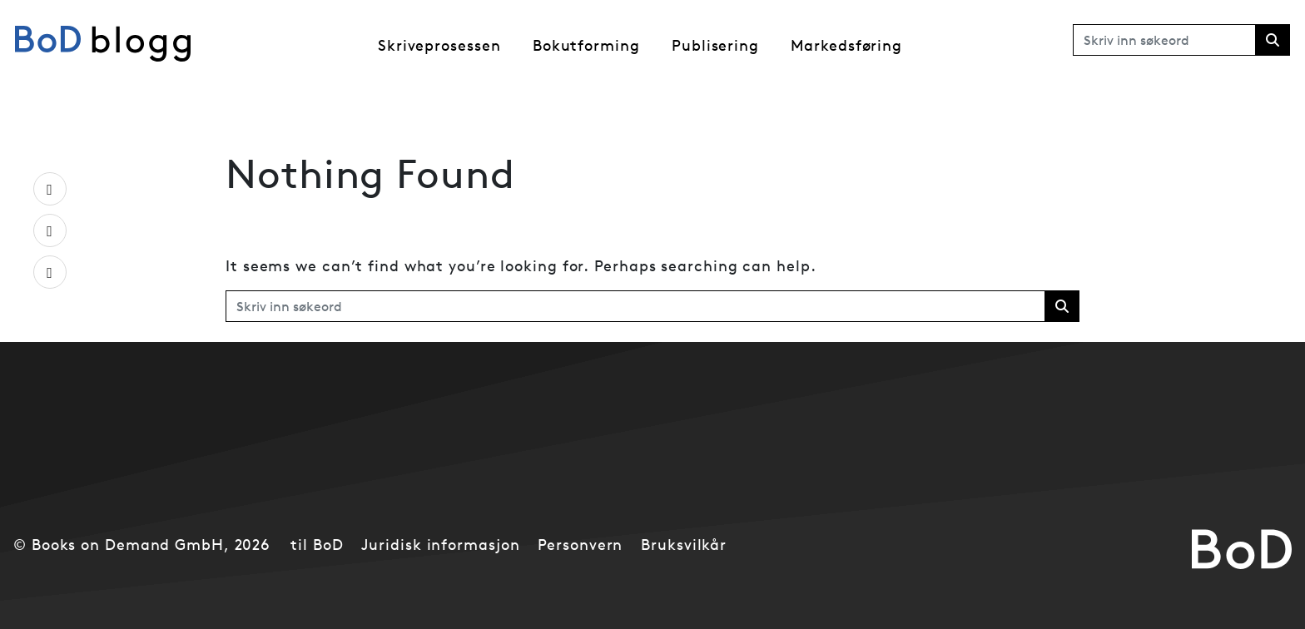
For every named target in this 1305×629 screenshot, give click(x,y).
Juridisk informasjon (440, 544)
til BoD (316, 544)
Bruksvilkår (684, 544)
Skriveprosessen (439, 45)
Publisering (715, 45)
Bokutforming (586, 45)
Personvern (580, 544)
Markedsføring (846, 45)
